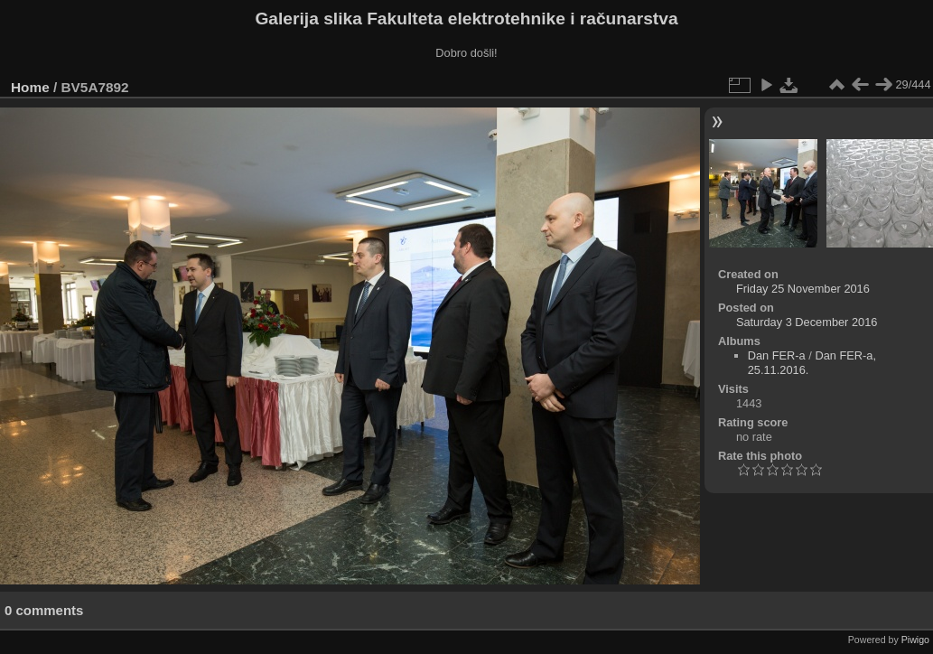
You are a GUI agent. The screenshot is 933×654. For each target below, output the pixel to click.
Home (30, 87)
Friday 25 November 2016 (803, 288)
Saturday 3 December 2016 (807, 322)
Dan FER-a (777, 355)
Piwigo (915, 639)
